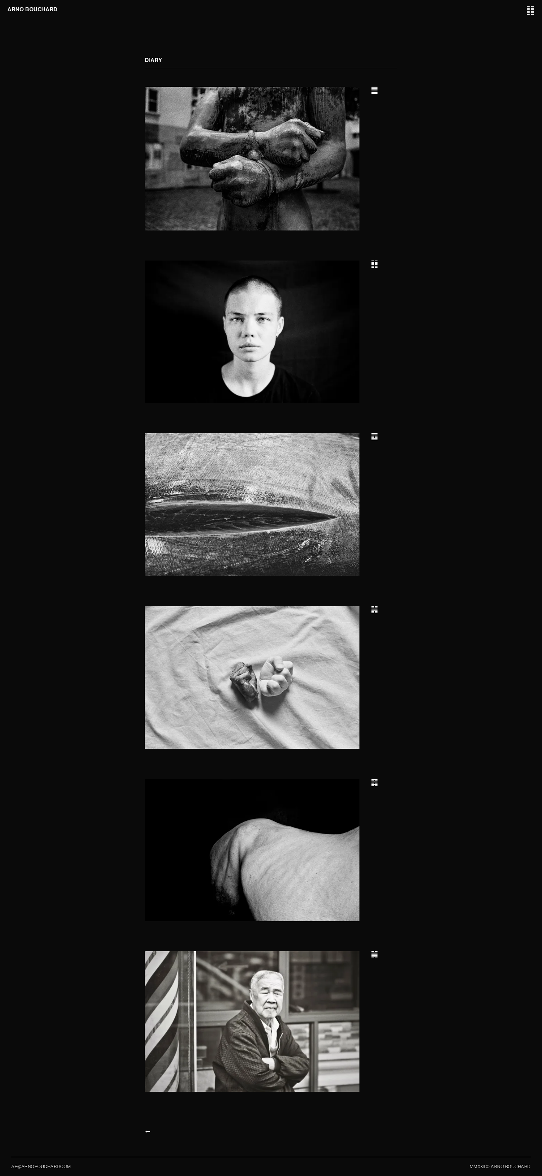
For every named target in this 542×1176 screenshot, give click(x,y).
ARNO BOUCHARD (33, 9)
